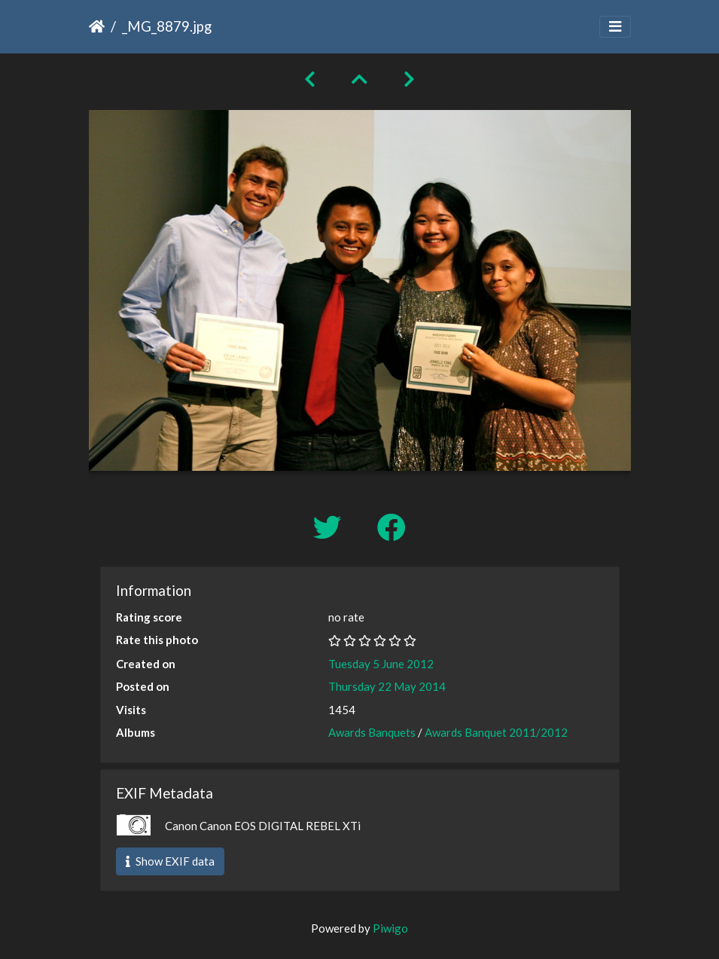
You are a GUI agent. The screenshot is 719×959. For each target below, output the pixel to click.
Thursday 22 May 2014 (387, 686)
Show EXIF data (170, 861)
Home (97, 26)
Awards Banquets (372, 732)
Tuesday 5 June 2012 (381, 663)
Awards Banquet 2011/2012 (496, 732)
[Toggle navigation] (615, 27)
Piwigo (390, 928)
